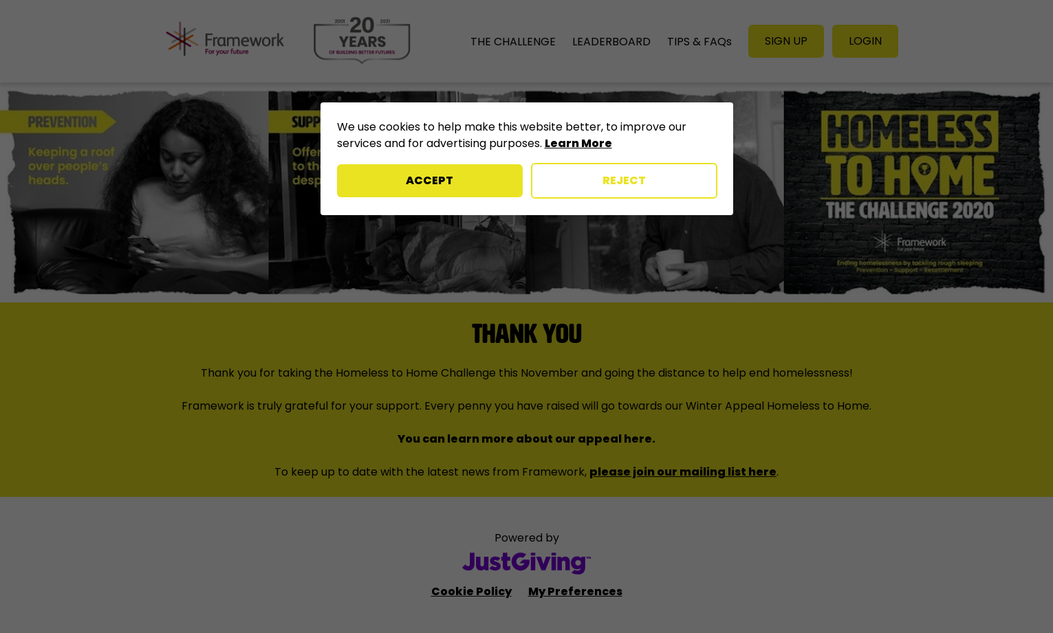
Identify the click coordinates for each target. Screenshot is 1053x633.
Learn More (578, 143)
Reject (624, 180)
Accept (429, 180)
